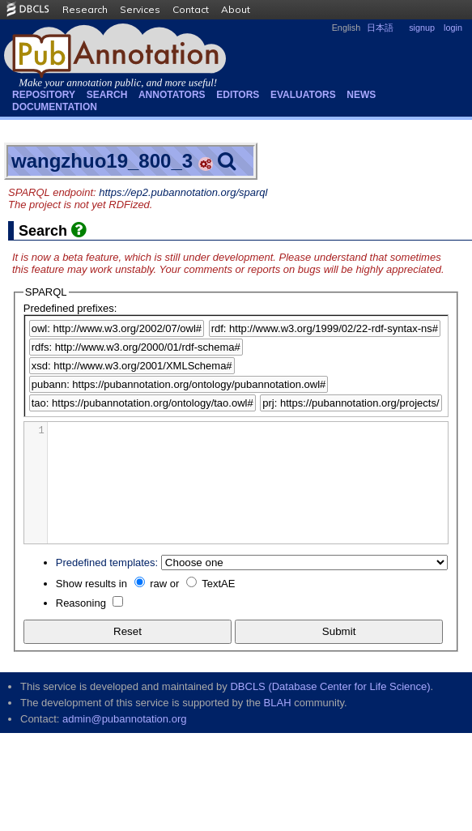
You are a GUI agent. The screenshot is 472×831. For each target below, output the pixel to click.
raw (158, 583)
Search (107, 94)
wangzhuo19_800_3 (102, 161)
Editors (237, 94)
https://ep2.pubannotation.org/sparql (183, 192)
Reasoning (81, 603)
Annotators (172, 94)
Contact (190, 9)
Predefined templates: (107, 562)
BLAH (277, 703)
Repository (43, 94)
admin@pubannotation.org (124, 719)
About (235, 9)
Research (85, 9)
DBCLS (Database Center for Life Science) (330, 686)
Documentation (54, 107)
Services (140, 9)
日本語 (380, 27)
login (453, 27)
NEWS (361, 94)
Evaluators (303, 94)
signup (422, 27)
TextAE (218, 583)
